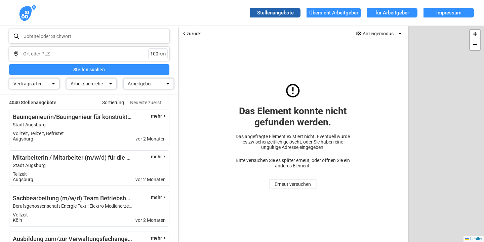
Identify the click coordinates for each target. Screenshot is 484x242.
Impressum (448, 13)
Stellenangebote (275, 13)
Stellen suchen (89, 69)
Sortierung (113, 102)
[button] (475, 35)
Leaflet (473, 239)
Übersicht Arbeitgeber (333, 13)
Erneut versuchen (293, 184)
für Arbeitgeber (392, 13)
